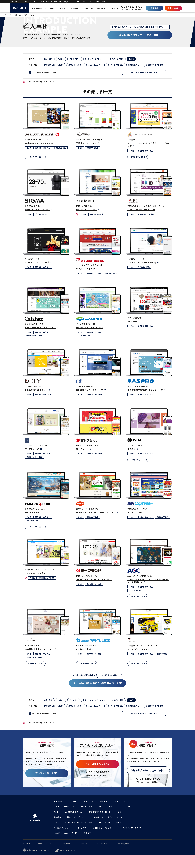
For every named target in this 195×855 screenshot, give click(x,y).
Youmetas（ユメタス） (36, 573)
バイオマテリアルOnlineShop (141, 262)
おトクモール (82, 448)
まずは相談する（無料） (97, 764)
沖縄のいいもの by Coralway (39, 143)
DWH (56, 812)
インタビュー (119, 801)
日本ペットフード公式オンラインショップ (96, 512)
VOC (130, 806)
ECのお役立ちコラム (73, 812)
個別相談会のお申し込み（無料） (148, 770)
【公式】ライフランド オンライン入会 (94, 579)
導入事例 (103, 801)
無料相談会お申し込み (102, 827)
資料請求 (154, 8)
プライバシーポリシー (46, 843)
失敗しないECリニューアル (110, 822)
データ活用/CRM (116, 65)
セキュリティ (86, 806)
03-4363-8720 (133, 6)
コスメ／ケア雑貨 (117, 59)
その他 (32, 15)
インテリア (73, 59)
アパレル (61, 59)
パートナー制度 (83, 843)
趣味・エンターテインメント (94, 59)
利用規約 (66, 843)
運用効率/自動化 (134, 65)
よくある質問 (102, 843)
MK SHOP (132, 321)
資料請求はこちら (61, 827)
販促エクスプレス (135, 512)
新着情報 (87, 833)
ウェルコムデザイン (85, 268)
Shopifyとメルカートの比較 (65, 833)
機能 (75, 801)
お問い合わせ (173, 8)
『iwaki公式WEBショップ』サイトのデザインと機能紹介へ (148, 581)
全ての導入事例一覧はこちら (44, 72)
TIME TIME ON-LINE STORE (141, 209)
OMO (110, 806)
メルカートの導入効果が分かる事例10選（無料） (97, 683)
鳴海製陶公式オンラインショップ (40, 649)
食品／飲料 (48, 59)
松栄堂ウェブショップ (86, 209)
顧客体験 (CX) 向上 (75, 65)
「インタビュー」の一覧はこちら (144, 72)
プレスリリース (35, 157)
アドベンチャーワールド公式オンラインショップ (148, 144)
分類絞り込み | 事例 (21, 15)
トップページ (6, 15)
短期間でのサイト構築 (154, 65)
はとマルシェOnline (137, 649)
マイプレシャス (32, 448)
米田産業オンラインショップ (89, 389)
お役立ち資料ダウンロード (100, 812)
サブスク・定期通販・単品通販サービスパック (73, 822)
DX (120, 806)
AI (100, 806)
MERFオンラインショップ (37, 262)
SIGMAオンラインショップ (37, 209)
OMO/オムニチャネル (96, 65)
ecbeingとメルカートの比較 (130, 827)
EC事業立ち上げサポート (64, 806)
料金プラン (88, 801)
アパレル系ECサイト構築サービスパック (107, 817)
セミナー (121, 812)
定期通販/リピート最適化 (53, 65)
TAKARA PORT (32, 512)
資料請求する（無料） (46, 773)
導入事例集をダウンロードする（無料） (140, 35)
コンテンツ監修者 (121, 843)
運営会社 (26, 843)
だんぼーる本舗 (83, 649)
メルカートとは (60, 801)
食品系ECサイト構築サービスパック (68, 817)
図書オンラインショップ (87, 143)
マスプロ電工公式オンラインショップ (145, 389)
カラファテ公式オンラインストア (40, 327)
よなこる (131, 448)
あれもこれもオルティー (36, 389)
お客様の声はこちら (138, 157)
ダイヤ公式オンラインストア (89, 327)
